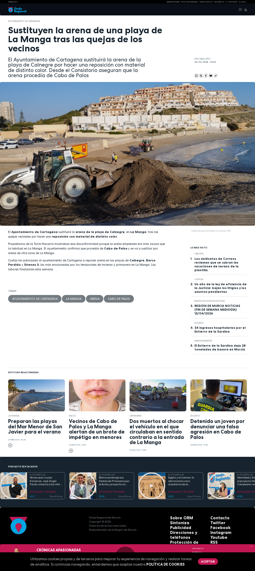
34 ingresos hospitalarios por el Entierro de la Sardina (220, 329)
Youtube (216, 534)
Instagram (217, 529)
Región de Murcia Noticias (209, 301)
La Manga (55, 297)
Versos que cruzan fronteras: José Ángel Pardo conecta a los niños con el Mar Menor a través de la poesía (46, 481)
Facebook (217, 525)
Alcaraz (242, 2)
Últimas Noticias (206, 2)
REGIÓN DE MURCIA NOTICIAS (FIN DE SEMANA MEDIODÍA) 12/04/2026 (217, 309)
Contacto (217, 517)
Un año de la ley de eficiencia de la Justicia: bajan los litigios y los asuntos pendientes (220, 288)
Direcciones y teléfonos (186, 529)
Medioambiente (203, 340)
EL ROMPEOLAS (37, 474)
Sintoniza (176, 521)
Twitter (215, 521)
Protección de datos (184, 534)
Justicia (198, 279)
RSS (212, 538)
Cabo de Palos (88, 297)
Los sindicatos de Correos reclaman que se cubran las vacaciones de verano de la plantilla (216, 264)
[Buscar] (244, 9)
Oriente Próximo (173, 2)
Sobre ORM (178, 517)
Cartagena (135, 415)
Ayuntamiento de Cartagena (24, 21)
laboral (199, 253)
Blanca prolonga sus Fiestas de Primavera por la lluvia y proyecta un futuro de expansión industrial (114, 481)
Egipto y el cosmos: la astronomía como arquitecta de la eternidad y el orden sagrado (181, 481)
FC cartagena (231, 2)
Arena (70, 297)
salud (72, 415)
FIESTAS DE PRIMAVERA (189, 2)
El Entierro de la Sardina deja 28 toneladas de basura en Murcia (220, 347)
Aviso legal (178, 538)
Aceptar (204, 560)
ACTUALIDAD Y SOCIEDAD (43, 491)
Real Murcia (219, 2)
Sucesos (199, 322)
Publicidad (177, 525)
